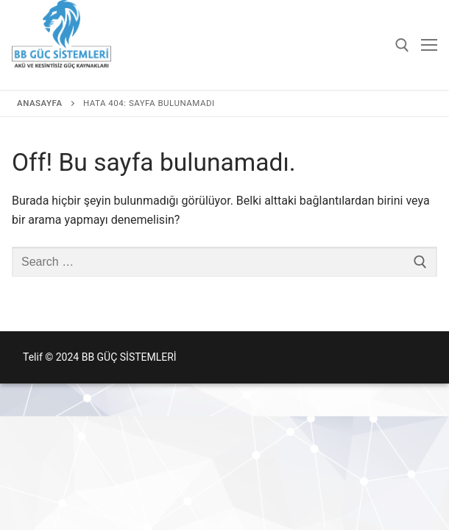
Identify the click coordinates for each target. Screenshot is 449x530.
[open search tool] (402, 45)
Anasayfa (40, 103)
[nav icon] (429, 44)
